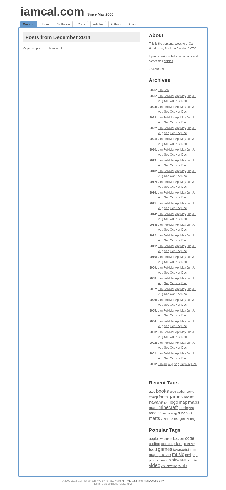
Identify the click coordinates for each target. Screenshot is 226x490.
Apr (177, 96)
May (183, 96)
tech (190, 460)
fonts (163, 396)
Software (63, 24)
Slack (168, 48)
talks (174, 56)
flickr (191, 444)
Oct (172, 101)
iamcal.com (52, 11)
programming (159, 460)
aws (152, 391)
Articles (98, 24)
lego (174, 402)
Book (46, 24)
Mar (171, 96)
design (181, 443)
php (191, 408)
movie (165, 454)
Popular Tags (164, 430)
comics (167, 443)
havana (156, 402)
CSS (135, 480)
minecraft (168, 407)
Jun (189, 96)
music (183, 408)
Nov (177, 101)
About (132, 24)
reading (155, 413)
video (154, 465)
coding (154, 444)
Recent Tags (164, 382)
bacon (178, 438)
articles (168, 61)
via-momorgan (174, 418)
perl (188, 455)
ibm (166, 402)
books (162, 391)
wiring (191, 419)
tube (181, 413)
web (182, 465)
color (181, 391)
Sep (166, 101)
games (176, 396)
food (153, 449)
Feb (166, 90)
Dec (184, 101)
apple (153, 438)
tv (195, 460)
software (177, 460)
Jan (160, 90)
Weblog (29, 24)
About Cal (157, 69)
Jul (194, 96)
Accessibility (156, 480)
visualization (169, 466)
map (183, 402)
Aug (160, 101)
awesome (165, 439)
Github (115, 24)
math (153, 407)
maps (193, 402)
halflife (189, 397)
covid (190, 391)
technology (169, 413)
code (189, 56)
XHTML (126, 480)
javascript (181, 449)
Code (81, 24)
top (129, 483)
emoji (153, 397)
